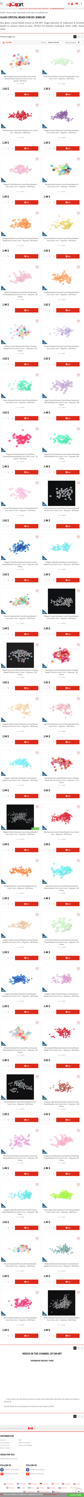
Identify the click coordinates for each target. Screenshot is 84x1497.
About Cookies (5, 1448)
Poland (40, 1488)
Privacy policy (4, 1443)
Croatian (66, 1484)
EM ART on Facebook (9, 1469)
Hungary (10, 1488)
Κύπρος (74, 1488)
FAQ (19, 1440)
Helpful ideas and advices (9, 1459)
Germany (44, 1484)
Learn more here (50, 1494)
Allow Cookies (76, 1495)
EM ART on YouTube (9, 1474)
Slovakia (51, 1488)
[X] (1, 1494)
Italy (31, 1488)
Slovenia (63, 1488)
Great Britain (28, 1492)
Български (9, 1484)
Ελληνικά (21, 1484)
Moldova (56, 1492)
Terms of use (4, 1445)
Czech (76, 1484)
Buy (26, 94)
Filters (7, 42)
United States (43, 1492)
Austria (55, 1484)
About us (3, 1440)
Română (33, 1484)
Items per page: (70, 42)
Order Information (24, 1443)
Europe (21, 1488)
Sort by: (43, 42)
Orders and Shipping (25, 1445)
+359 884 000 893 (57, 8)
